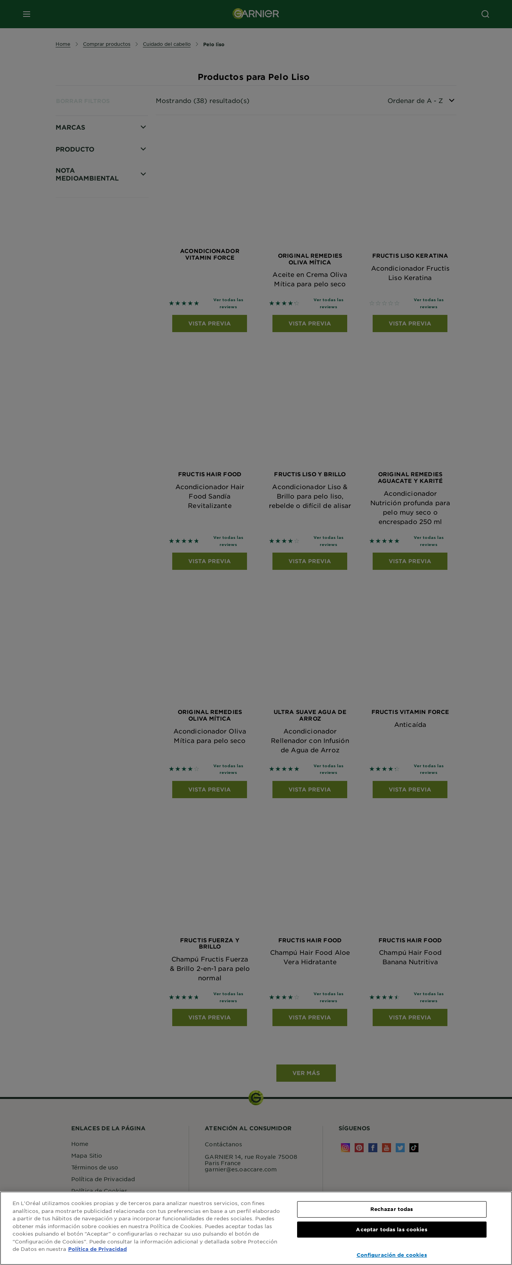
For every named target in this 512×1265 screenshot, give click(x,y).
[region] (256, 1228)
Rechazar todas (391, 1209)
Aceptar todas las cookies (391, 1229)
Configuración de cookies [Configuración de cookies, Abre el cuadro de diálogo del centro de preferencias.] (392, 1255)
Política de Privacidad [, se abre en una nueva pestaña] (97, 1249)
